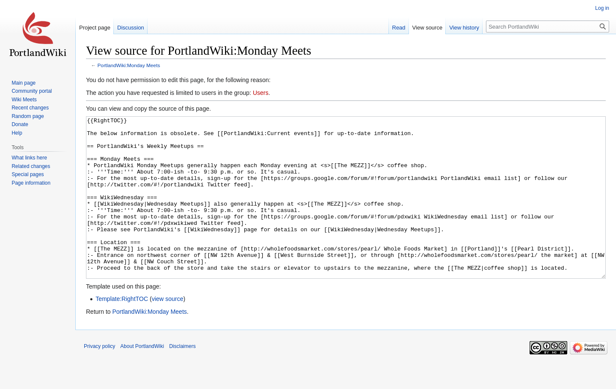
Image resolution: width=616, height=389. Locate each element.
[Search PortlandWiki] (547, 26)
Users (261, 92)
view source (168, 330)
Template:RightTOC (121, 330)
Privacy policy (99, 378)
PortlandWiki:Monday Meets (129, 65)
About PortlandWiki (142, 378)
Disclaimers (182, 378)
